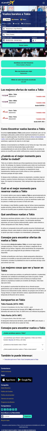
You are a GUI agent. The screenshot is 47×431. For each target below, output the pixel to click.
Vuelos (6, 20)
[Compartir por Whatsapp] (5, 410)
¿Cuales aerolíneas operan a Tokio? (15, 333)
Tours (23, 20)
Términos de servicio (7, 398)
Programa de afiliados (7, 402)
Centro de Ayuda (6, 371)
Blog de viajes (5, 420)
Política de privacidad (7, 395)
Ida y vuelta (6, 23)
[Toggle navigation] (43, 3)
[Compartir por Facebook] (8, 410)
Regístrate (27, 416)
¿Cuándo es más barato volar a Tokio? (15, 344)
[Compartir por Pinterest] (13, 410)
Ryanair (11, 340)
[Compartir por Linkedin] (16, 410)
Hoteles (15, 20)
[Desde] (25, 28)
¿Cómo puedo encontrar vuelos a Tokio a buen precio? (20, 349)
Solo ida (16, 23)
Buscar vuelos (23, 45)
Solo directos (26, 23)
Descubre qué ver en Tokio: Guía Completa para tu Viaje (21, 359)
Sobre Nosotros (5, 388)
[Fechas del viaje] (17, 40)
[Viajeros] (39, 40)
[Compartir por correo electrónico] (2, 410)
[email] (13, 416)
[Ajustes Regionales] (40, 3)
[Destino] (25, 34)
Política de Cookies (7, 391)
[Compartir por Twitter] (10, 410)
